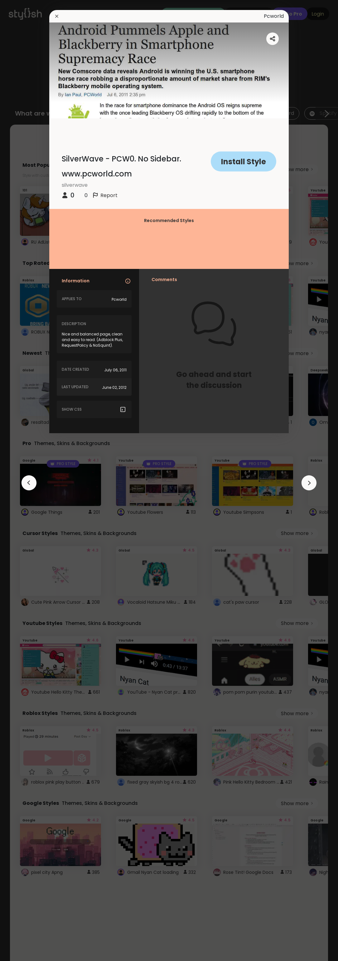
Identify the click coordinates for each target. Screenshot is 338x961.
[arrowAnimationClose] (29, 483)
